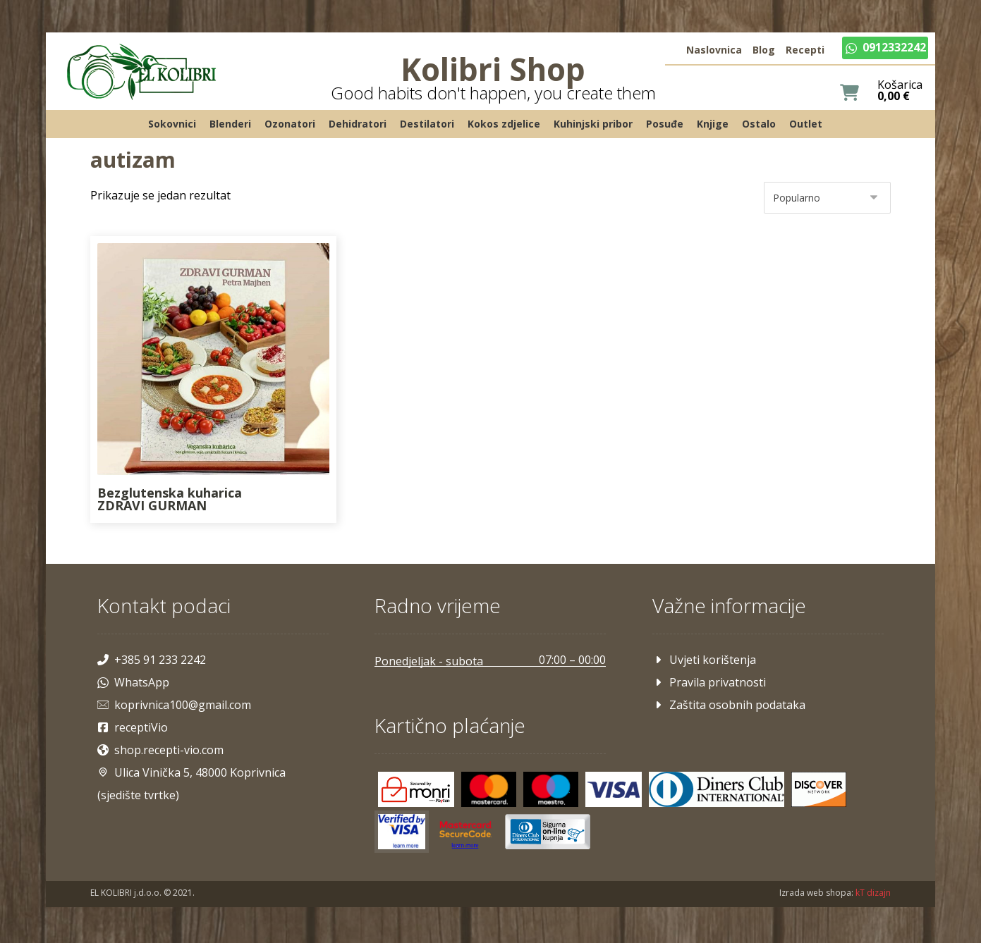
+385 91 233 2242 (154, 661)
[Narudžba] (824, 200)
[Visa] (614, 790)
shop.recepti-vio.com (163, 751)
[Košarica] (846, 93)
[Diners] (717, 790)
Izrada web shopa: (813, 894)
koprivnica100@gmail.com (177, 706)
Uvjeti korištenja (703, 661)
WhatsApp (136, 683)
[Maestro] (552, 790)
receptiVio (135, 728)
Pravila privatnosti (707, 683)
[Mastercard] (490, 790)
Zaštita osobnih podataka (727, 706)
